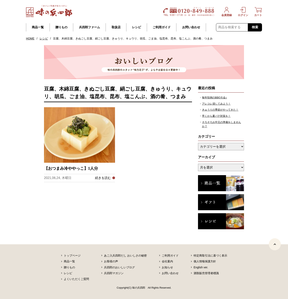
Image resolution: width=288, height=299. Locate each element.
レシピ (136, 27)
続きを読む (103, 178)
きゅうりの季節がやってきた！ (220, 109)
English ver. (201, 267)
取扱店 (116, 27)
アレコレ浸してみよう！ (216, 103)
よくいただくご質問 (76, 279)
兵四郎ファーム (89, 27)
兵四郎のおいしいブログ (119, 267)
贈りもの (61, 27)
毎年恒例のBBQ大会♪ (214, 97)
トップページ (72, 255)
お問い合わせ (191, 27)
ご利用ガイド (162, 27)
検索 (255, 27)
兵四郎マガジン (114, 273)
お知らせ (167, 267)
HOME (30, 38)
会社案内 (167, 261)
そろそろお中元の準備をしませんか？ (221, 124)
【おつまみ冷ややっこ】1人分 (71, 168)
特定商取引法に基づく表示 (210, 255)
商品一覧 (38, 27)
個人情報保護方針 (205, 261)
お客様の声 (111, 261)
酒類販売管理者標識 (206, 273)
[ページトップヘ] (275, 244)
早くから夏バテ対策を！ (216, 115)
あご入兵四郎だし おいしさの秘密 (125, 255)
